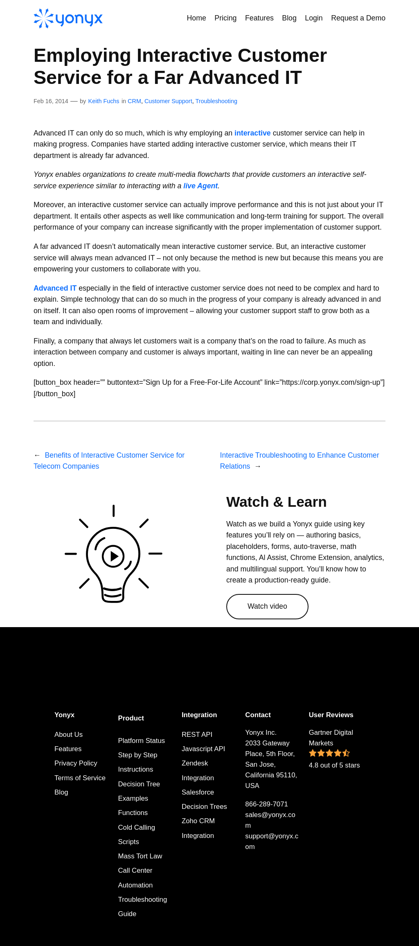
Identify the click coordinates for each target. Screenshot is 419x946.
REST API (197, 734)
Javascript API (203, 749)
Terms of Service (80, 778)
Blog (61, 792)
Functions (133, 813)
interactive (252, 133)
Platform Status (141, 741)
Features (67, 749)
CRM (134, 101)
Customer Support (168, 101)
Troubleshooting (216, 101)
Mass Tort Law (140, 856)
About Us (68, 734)
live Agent (200, 186)
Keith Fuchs (103, 101)
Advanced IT (55, 288)
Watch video (267, 606)
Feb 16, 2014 (51, 101)
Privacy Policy (75, 763)
